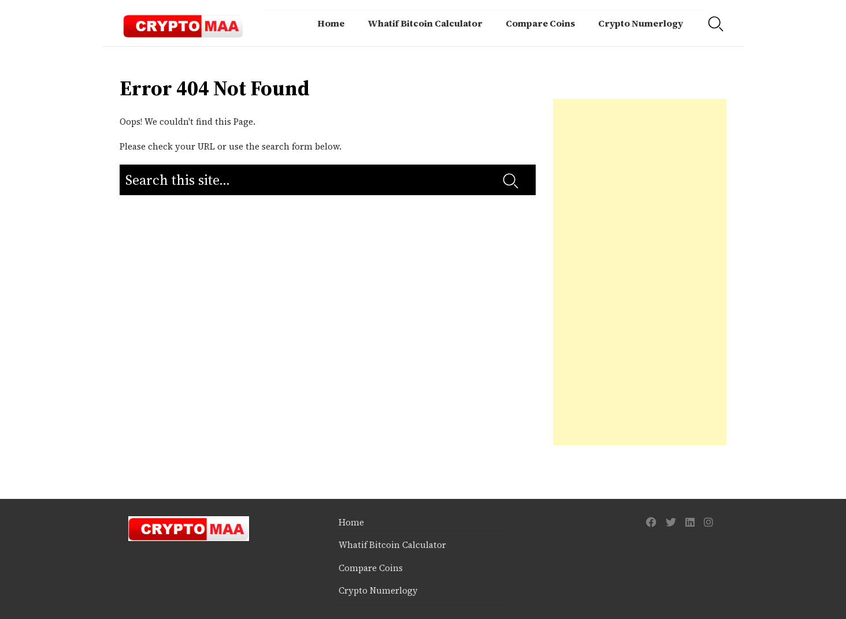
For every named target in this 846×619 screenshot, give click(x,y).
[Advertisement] (639, 272)
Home (330, 23)
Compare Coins (540, 23)
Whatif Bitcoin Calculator (425, 23)
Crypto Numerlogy (640, 23)
